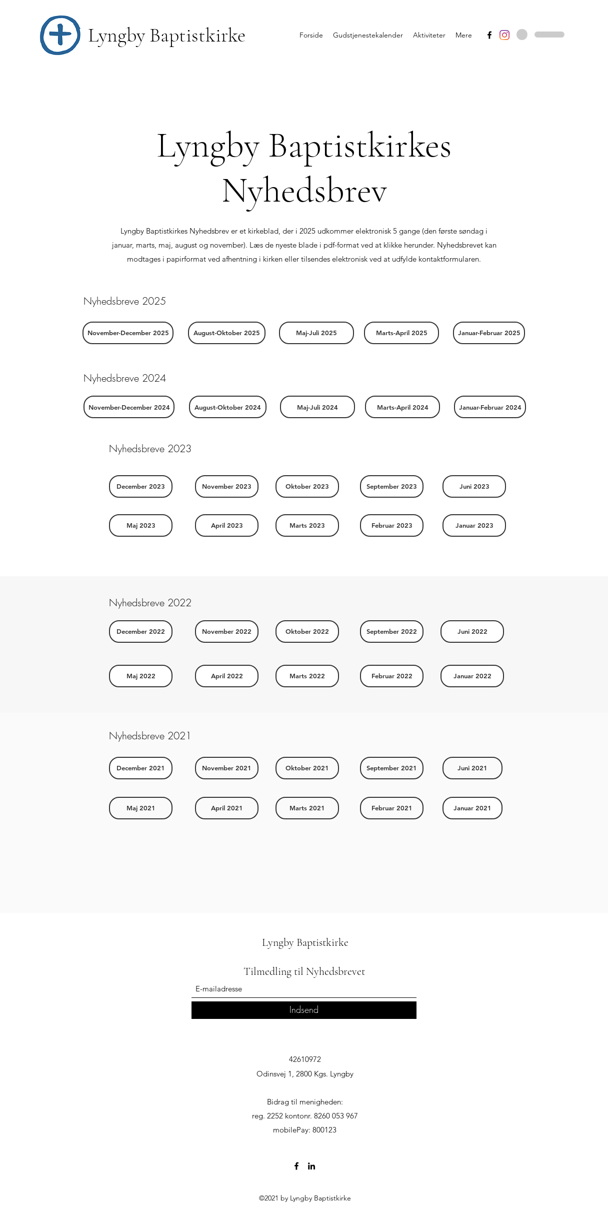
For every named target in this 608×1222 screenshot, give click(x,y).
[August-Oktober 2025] (227, 333)
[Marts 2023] (307, 525)
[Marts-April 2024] (402, 407)
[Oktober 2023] (307, 486)
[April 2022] (226, 676)
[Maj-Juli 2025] (316, 333)
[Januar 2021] (472, 808)
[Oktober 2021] (307, 768)
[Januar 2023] (474, 525)
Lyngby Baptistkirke (167, 35)
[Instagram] (505, 35)
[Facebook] (489, 35)
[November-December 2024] (129, 407)
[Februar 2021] (392, 808)
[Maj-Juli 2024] (317, 407)
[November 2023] (226, 486)
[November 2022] (226, 631)
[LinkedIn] (311, 1166)
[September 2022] (392, 631)
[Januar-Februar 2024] (490, 407)
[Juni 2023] (474, 486)
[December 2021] (140, 768)
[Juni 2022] (472, 631)
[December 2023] (140, 486)
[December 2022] (140, 631)
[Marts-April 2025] (401, 333)
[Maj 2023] (140, 525)
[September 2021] (392, 768)
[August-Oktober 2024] (227, 407)
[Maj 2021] (140, 808)
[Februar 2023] (392, 525)
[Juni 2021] (472, 768)
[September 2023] (392, 486)
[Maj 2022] (140, 676)
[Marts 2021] (307, 808)
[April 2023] (226, 525)
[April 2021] (226, 808)
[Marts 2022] (307, 676)
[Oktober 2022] (307, 631)
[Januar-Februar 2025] (489, 333)
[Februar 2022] (392, 676)
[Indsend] (304, 1010)
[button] (128, 333)
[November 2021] (226, 768)
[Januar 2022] (472, 676)
